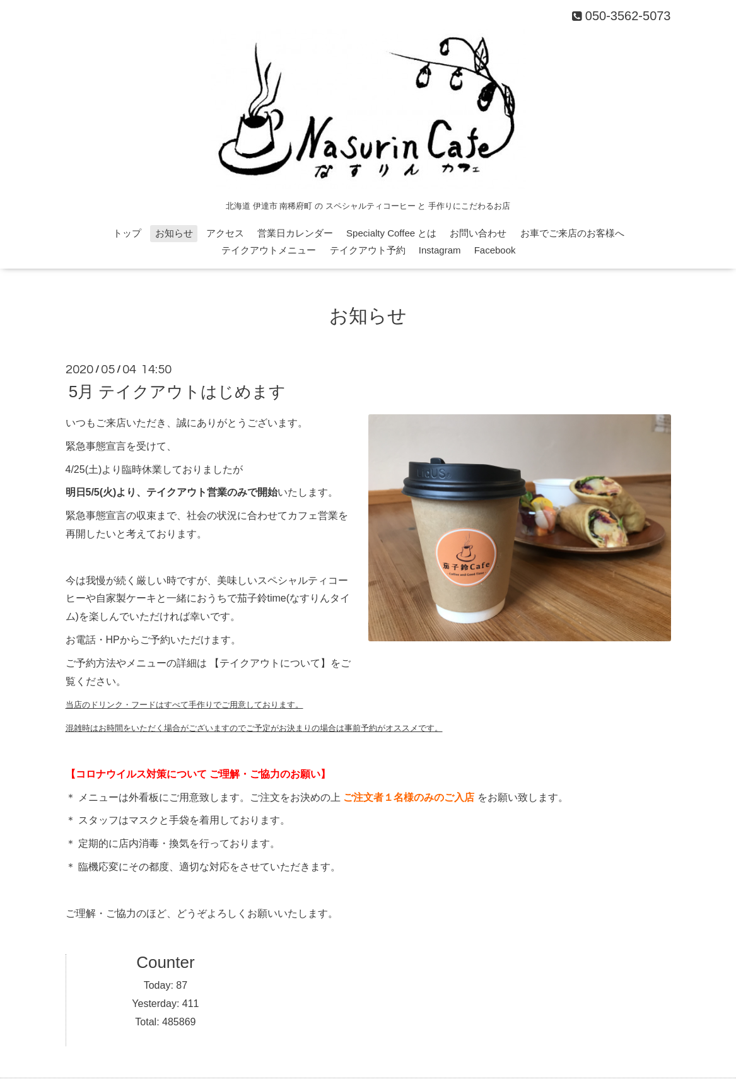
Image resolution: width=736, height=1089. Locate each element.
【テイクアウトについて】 (269, 663)
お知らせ (174, 233)
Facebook (495, 250)
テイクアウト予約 (368, 250)
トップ (127, 233)
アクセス (225, 233)
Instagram (440, 250)
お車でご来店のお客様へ (572, 233)
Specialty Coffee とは (391, 233)
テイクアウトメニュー (268, 250)
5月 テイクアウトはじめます (177, 391)
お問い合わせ (478, 233)
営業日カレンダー (295, 233)
